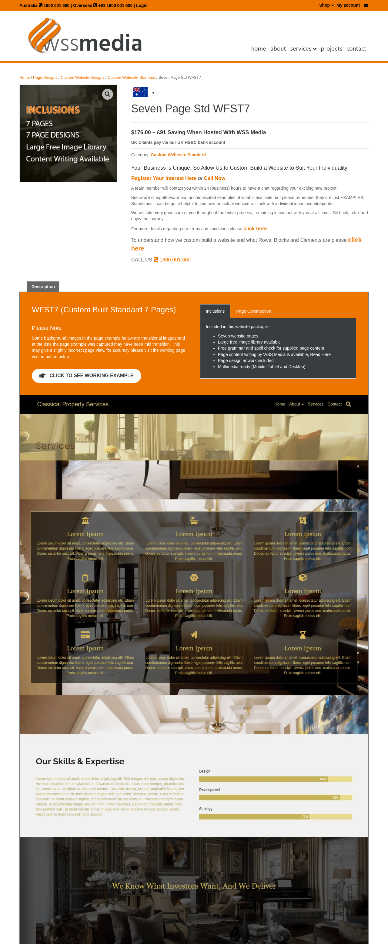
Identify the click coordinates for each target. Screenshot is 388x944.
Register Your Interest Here (164, 178)
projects (331, 49)
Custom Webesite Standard (131, 77)
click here (255, 228)
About (278, 49)
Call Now (215, 178)
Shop (324, 5)
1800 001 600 (172, 260)
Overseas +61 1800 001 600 (102, 5)
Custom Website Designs (82, 77)
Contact (356, 49)
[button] (107, 94)
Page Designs (45, 77)
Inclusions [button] (215, 311)
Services (300, 49)
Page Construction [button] (253, 311)
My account (348, 5)
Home (258, 49)
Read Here (320, 354)
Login (142, 5)
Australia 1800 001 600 (44, 5)
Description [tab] (43, 286)
